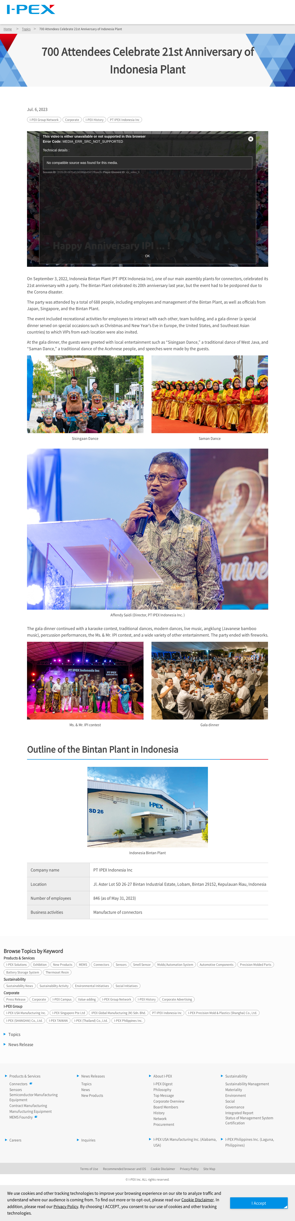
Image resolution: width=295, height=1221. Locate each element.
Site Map (211, 6)
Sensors (15, 1089)
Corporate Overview (168, 1101)
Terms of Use (89, 1169)
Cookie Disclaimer (197, 1199)
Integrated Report (239, 1112)
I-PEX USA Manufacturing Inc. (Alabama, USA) (185, 1142)
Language (237, 6)
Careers (277, 17)
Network (160, 1118)
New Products (92, 1095)
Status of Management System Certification (249, 1120)
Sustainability (239, 17)
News (85, 1089)
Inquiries (88, 1139)
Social (230, 1101)
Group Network (44, 120)
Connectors (19, 1083)
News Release (20, 1044)
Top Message (163, 1095)
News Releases (155, 17)
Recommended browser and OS (124, 1169)
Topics (26, 29)
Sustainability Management (247, 1083)
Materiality (233, 1089)
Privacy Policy (66, 1206)
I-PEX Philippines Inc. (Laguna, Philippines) (249, 1142)
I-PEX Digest (162, 1083)
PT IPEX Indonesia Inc (124, 120)
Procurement (163, 1124)
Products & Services (105, 17)
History (94, 120)
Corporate (72, 120)
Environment (235, 1095)
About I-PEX (198, 17)
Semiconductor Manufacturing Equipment (33, 1097)
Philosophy (162, 1089)
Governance (234, 1106)
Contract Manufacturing (28, 1105)
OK (147, 256)
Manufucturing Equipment (30, 1111)
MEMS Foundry (22, 1117)
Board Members (165, 1106)
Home (8, 29)
